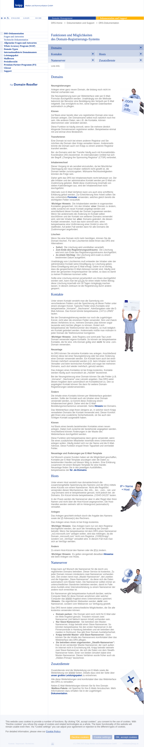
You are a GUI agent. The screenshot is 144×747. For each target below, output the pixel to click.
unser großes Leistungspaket (66, 675)
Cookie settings (102, 737)
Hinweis (99, 406)
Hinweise (108, 554)
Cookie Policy (53, 731)
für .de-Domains (78, 470)
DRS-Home (56, 23)
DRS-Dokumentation (109, 23)
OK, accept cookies (126, 737)
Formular (72, 197)
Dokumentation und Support (80, 23)
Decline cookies (80, 737)
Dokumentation (59, 693)
